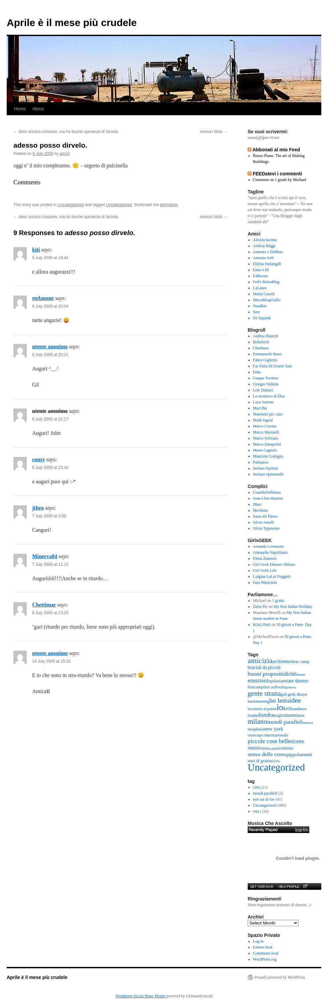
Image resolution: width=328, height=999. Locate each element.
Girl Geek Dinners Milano (274, 564)
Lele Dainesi (263, 390)
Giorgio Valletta (266, 384)
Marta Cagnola (265, 450)
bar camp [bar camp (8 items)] (301, 661)
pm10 (65, 153)
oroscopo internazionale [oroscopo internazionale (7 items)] (268, 735)
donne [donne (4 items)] (301, 674)
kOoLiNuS (262, 624)
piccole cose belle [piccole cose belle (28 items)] (269, 741)
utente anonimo (50, 346)
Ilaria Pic (260, 606)
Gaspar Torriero (265, 378)
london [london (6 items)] (253, 715)
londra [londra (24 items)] (266, 714)
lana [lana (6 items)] (294, 708)
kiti (36, 250)
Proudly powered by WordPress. (280, 977)
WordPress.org (264, 959)
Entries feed (262, 947)
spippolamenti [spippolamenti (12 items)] (298, 754)
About (38, 108)
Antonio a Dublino (268, 251)
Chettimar (44, 605)
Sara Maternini (265, 582)
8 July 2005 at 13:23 (50, 613)
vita (256, 811)
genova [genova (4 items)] (290, 687)
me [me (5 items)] (302, 715)
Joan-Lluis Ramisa (268, 498)
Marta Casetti (264, 294)
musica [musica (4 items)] (308, 722)
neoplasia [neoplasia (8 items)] (256, 728)
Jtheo (257, 504)
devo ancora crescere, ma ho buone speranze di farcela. (66, 131)
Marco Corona (264, 426)
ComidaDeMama (267, 492)
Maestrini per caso (268, 414)
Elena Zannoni (264, 558)
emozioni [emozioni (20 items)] (258, 680)
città (256, 787)
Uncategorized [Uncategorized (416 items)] (276, 767)
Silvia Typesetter (266, 528)
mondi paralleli (265, 793)
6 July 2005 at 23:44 (50, 467)
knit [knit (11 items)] (287, 708)
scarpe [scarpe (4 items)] (272, 748)
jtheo (38, 508)
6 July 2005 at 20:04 (50, 306)
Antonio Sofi (263, 258)
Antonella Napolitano (270, 552)
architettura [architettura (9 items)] (282, 661)
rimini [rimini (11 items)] (253, 748)
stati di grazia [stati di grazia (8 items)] (259, 760)
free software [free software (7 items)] (274, 687)
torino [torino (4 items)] (275, 761)
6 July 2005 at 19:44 (50, 258)
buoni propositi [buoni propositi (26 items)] (266, 673)
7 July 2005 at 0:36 (49, 516)
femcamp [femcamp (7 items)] (255, 687)
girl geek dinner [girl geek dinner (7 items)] (294, 694)
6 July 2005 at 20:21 (50, 354)
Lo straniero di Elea (269, 396)
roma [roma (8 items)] (263, 748)
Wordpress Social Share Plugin (140, 996)
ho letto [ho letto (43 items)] (279, 700)
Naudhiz (260, 306)
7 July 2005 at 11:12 (50, 564)
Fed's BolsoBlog (266, 282)
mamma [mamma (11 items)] (292, 715)
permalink (168, 204)
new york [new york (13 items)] (273, 728)
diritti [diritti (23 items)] (290, 674)
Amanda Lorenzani (268, 546)
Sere (256, 312)
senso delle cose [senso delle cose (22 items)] (266, 754)
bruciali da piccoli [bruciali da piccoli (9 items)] (264, 667)
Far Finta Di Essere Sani (272, 366)
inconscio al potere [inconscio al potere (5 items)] (262, 709)
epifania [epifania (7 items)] (275, 681)
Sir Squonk (262, 318)
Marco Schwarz (265, 438)
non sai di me (263, 799)
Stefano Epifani (265, 468)
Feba (257, 372)
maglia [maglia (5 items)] (279, 715)
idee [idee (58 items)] (295, 700)
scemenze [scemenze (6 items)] (285, 748)
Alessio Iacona (265, 239)
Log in (258, 941)
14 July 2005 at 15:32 (51, 661)
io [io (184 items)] (279, 707)
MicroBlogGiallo (267, 300)
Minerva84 (44, 556)
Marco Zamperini (267, 444)
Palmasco (260, 462)
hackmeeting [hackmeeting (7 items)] (258, 701)
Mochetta (260, 510)
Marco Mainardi (266, 432)
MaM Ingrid (263, 420)
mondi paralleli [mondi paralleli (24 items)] (285, 721)
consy (38, 459)
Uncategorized (71, 204)
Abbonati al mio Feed (276, 149)
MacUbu (260, 408)
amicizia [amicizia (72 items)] (260, 660)
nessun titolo (214, 131)
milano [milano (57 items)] (257, 721)
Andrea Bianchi (265, 336)
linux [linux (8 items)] (302, 708)
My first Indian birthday (293, 606)
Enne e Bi (261, 270)
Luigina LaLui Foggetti (272, 576)
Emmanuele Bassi (267, 354)
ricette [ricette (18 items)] (297, 741)
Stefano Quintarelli (268, 474)
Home (20, 108)
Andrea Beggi (264, 245)
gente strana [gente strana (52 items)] (264, 693)
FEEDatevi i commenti (277, 173)
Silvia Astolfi (263, 522)
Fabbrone (260, 276)
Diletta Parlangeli (267, 264)
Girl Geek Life (265, 570)
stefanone (43, 298)
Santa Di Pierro (265, 516)
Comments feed (265, 953)
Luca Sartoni (263, 402)
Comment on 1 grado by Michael (279, 179)
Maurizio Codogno (268, 456)
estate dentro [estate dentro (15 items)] (295, 680)
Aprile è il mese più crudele (72, 22)
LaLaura (260, 288)
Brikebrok (261, 342)
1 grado (278, 600)
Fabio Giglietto (265, 360)
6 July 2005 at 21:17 (50, 419)
